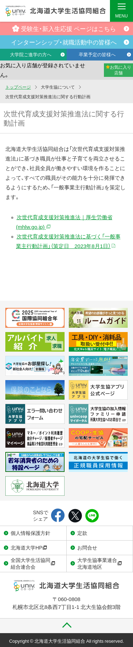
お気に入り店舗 (118, 70)
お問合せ (87, 547)
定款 (82, 532)
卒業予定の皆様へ (97, 54)
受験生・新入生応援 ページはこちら (64, 28)
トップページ (18, 87)
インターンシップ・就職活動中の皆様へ (64, 41)
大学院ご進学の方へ (30, 54)
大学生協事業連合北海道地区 (99, 563)
